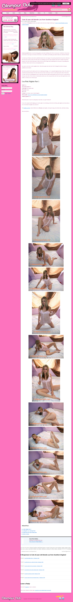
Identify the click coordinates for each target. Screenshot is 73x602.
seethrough (44, 548)
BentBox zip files (27, 107)
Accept (66, 3)
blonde (63, 547)
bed (57, 547)
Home (7, 12)
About (39, 12)
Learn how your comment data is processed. (43, 590)
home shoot (30, 548)
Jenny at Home (6, 46)
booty (22, 548)
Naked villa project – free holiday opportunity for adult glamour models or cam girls (10, 31)
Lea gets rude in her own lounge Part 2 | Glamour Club (34, 577)
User (57, 12)
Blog (25, 12)
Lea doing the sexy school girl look (28, 530)
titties (53, 548)
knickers (34, 548)
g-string (26, 548)
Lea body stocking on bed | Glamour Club (32, 573)
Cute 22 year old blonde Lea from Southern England (37, 94)
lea (37, 548)
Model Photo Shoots (41, 547)
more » (13, 43)
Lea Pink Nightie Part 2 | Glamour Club (31, 558)
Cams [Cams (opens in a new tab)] (14, 12)
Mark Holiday (33, 21)
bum (24, 548)
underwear (59, 548)
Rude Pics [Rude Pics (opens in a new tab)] (32, 12)
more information (57, 3)
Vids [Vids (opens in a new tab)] (20, 12)
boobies (66, 547)
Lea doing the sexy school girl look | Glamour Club (33, 562)
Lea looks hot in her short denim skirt (29, 532)
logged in (27, 586)
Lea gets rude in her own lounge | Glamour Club (33, 565)
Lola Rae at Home (25, 534)
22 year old (52, 547)
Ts (44, 12)
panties (39, 548)
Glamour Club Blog (33, 547)
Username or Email (4, 86)
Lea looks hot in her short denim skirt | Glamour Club (34, 569)
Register (9, 93)
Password (3, 89)
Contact (50, 12)
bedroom (59, 547)
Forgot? (6, 93)
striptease (48, 548)
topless (55, 548)
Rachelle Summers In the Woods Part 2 (28, 16)
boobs (69, 547)
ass (55, 547)
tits (50, 548)
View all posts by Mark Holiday (36, 541)
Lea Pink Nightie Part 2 (66, 16)
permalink (69, 548)
